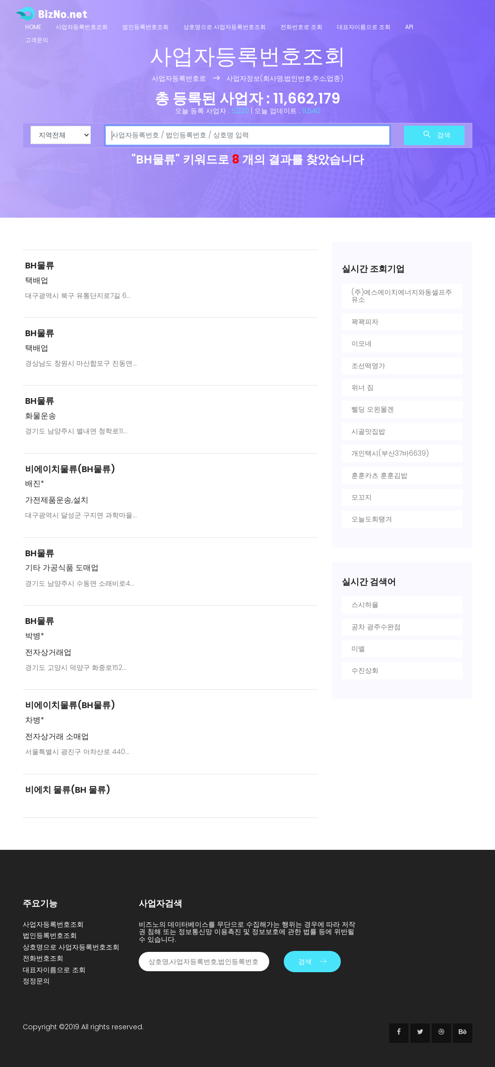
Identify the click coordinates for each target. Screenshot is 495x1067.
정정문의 (36, 981)
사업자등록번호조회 (82, 27)
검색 (437, 135)
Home (33, 27)
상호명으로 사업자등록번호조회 (224, 27)
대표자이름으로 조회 (364, 27)
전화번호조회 (43, 958)
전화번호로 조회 (301, 27)
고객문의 (36, 40)
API (409, 27)
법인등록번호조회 (145, 27)
